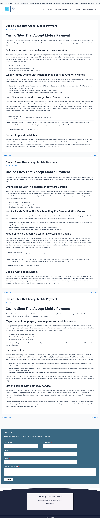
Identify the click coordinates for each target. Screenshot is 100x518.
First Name (8, 442)
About (50, 9)
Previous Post (7, 155)
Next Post (94, 155)
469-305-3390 (50, 503)
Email (6, 450)
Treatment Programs (60, 9)
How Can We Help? (11, 467)
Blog (71, 9)
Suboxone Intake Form (89, 9)
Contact (77, 9)
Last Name (47, 442)
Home (43, 9)
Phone (6, 458)
